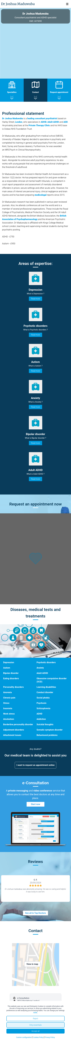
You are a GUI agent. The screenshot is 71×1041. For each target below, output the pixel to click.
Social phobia (43, 697)
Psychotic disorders (46, 662)
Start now (35, 804)
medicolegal (40, 195)
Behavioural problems (47, 735)
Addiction (41, 719)
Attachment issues (12, 735)
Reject (35, 1018)
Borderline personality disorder (18, 724)
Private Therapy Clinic (39, 125)
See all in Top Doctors (35, 913)
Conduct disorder (45, 692)
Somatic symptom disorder (50, 730)
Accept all (36, 1031)
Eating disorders (11, 678)
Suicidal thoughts (45, 724)
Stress (6, 703)
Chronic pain (9, 697)
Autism (6, 668)
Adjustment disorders (13, 730)
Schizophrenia (43, 708)
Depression (8, 662)
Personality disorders (13, 687)
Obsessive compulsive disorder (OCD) (52, 680)
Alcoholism (8, 719)
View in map (32, 964)
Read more (35, 299)
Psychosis (41, 703)
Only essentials (35, 1025)
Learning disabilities (46, 687)
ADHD (44, 122)
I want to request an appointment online (35, 765)
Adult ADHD (42, 673)
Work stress (9, 713)
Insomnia (7, 708)
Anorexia (7, 692)
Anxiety (40, 668)
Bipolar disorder (11, 673)
